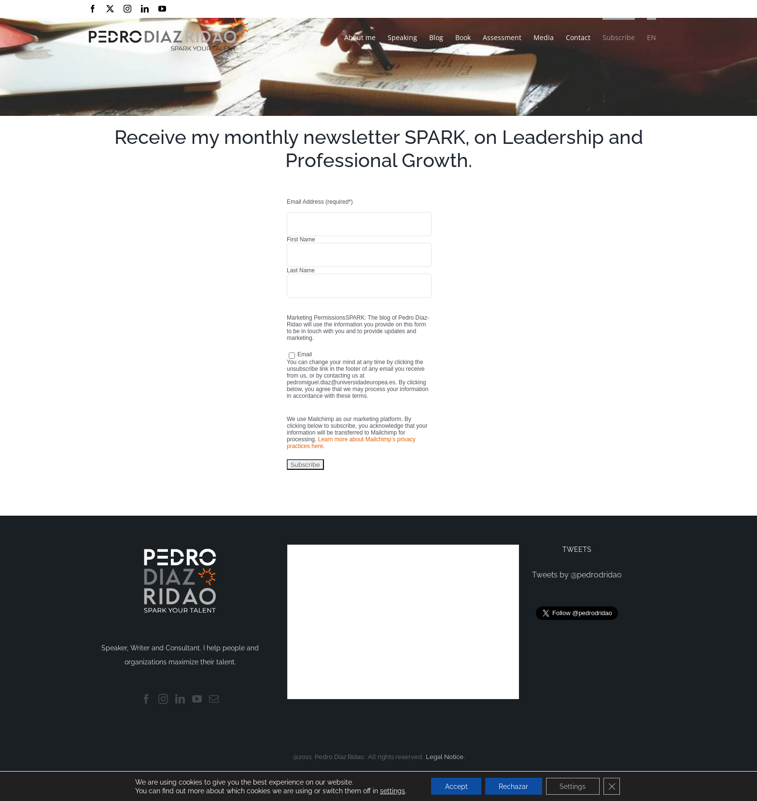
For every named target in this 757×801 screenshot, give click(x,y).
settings (389, 790)
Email (300, 354)
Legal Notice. (445, 756)
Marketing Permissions (316, 317)
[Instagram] (163, 699)
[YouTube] (197, 699)
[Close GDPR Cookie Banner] (614, 786)
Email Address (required (320, 201)
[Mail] (214, 699)
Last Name (301, 270)
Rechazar (513, 786)
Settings (574, 786)
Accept (454, 786)
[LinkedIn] (180, 699)
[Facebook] (146, 699)
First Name (301, 239)
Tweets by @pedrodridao (577, 574)
